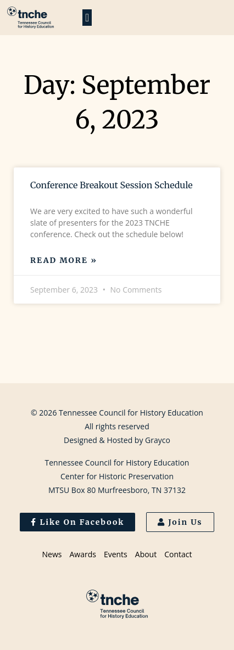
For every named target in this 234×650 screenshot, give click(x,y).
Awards (82, 554)
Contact (178, 554)
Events (115, 554)
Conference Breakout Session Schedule (111, 185)
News (52, 554)
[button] (87, 17)
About (146, 554)
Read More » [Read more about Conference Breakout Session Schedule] (63, 260)
